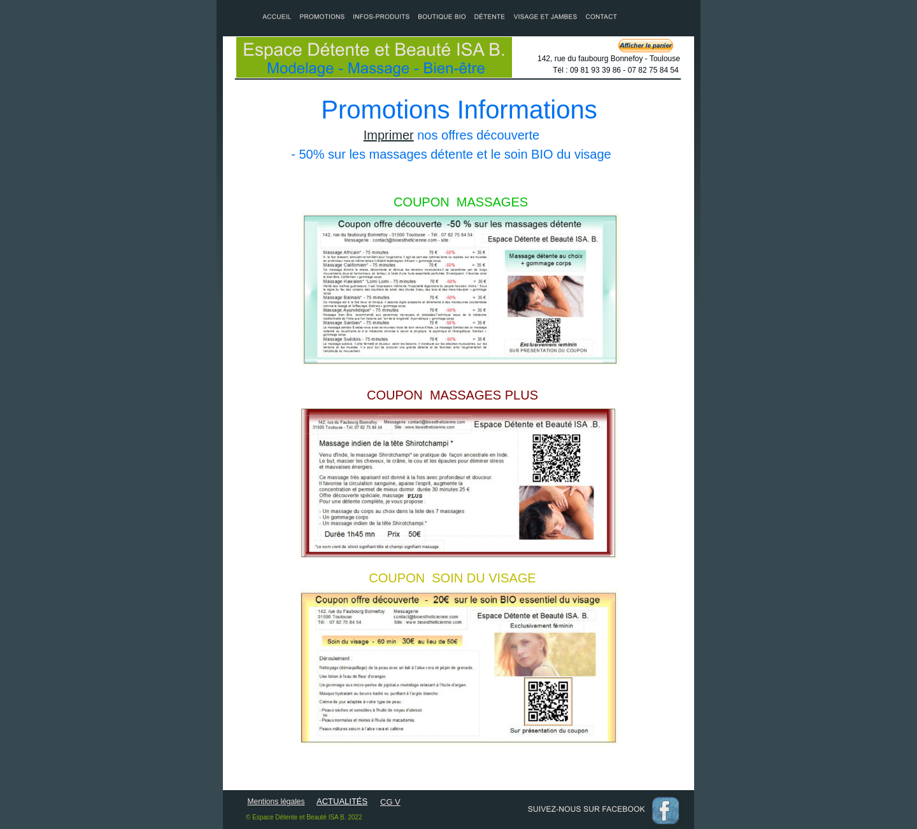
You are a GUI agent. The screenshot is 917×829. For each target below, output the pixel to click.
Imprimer (389, 135)
